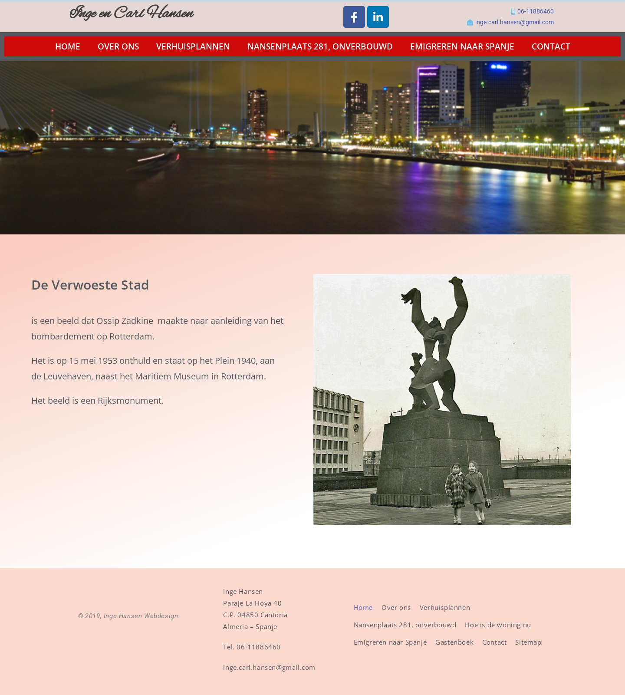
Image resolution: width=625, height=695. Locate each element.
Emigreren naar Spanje (462, 46)
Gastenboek (454, 642)
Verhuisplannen (193, 46)
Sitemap (528, 642)
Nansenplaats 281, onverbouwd (320, 46)
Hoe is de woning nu (498, 624)
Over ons (118, 46)
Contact (551, 46)
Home (67, 46)
